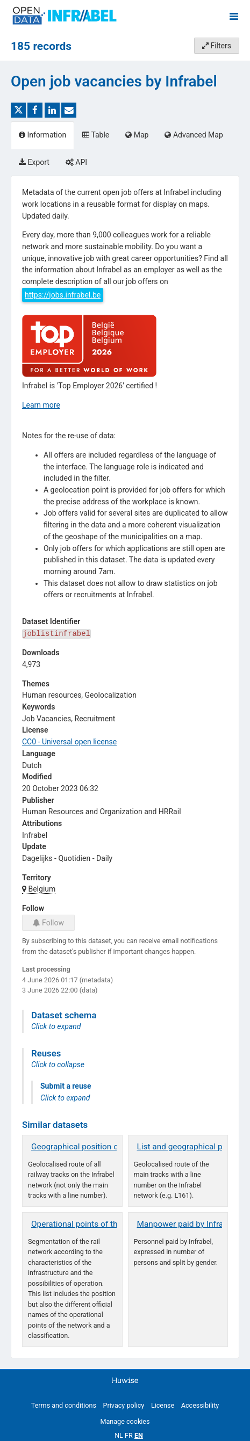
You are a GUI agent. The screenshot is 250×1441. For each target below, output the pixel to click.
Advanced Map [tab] (194, 135)
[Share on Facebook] (34, 110)
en (138, 1435)
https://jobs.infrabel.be (63, 295)
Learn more (41, 405)
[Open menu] (234, 16)
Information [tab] (42, 135)
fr (129, 1435)
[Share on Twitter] (18, 110)
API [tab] (76, 162)
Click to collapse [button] (57, 1064)
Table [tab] (95, 135)
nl (119, 1435)
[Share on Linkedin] (52, 110)
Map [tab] (136, 135)
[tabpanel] (125, 767)
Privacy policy (124, 1405)
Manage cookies (124, 1421)
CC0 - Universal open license (69, 741)
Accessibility (200, 1405)
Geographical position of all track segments (111, 1147)
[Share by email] (68, 110)
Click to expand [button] (56, 1026)
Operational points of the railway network (106, 1224)
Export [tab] (34, 162)
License (162, 1405)
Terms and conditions (63, 1405)
